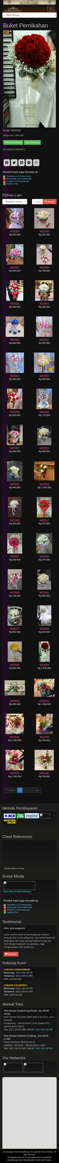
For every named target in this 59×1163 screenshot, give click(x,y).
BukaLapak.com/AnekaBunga (17, 179)
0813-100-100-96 (44, 1029)
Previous (11, 790)
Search (50, 201)
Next (37, 790)
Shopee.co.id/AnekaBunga (16, 181)
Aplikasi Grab (10, 184)
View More (11, 954)
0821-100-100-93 (44, 1048)
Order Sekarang (32, 142)
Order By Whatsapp (13, 142)
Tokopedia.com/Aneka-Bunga (17, 176)
